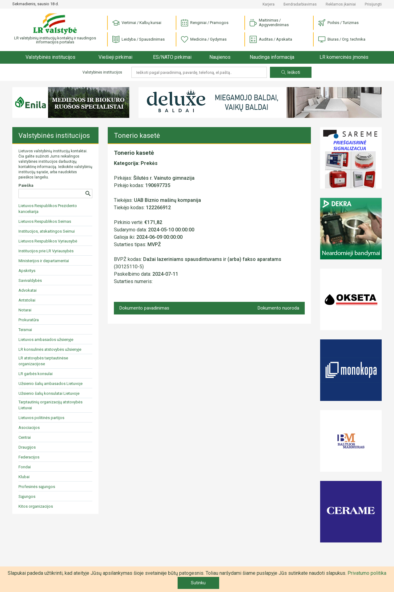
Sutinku (198, 582)
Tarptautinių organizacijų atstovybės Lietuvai (50, 405)
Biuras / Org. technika (341, 39)
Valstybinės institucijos (50, 57)
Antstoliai (26, 300)
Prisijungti (373, 4)
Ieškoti (290, 72)
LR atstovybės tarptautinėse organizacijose (43, 361)
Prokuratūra (28, 320)
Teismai (25, 329)
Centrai (24, 437)
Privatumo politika (367, 573)
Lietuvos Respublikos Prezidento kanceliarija (47, 208)
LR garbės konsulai (35, 373)
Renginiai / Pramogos (204, 22)
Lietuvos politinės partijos (41, 417)
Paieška (25, 185)
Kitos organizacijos (35, 506)
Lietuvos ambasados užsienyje (45, 339)
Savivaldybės (30, 280)
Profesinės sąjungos (36, 486)
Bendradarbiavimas (300, 4)
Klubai (24, 476)
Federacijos (28, 457)
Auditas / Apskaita (271, 39)
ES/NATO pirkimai (172, 57)
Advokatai (27, 290)
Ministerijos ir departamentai (43, 260)
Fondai (24, 467)
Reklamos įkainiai (341, 4)
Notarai (24, 310)
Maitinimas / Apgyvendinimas (269, 22)
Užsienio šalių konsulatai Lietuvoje (48, 393)
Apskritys (26, 270)
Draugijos (27, 447)
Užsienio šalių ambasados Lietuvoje (50, 383)
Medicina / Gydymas (204, 39)
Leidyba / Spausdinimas (138, 39)
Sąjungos (26, 496)
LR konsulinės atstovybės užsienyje (49, 349)
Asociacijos (29, 427)
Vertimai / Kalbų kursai (136, 22)
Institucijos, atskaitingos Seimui (46, 231)
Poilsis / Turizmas (338, 22)
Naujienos (220, 57)
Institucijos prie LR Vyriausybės (46, 251)
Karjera (269, 4)
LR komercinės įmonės (344, 57)
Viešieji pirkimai (115, 57)
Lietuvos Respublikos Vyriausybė (47, 241)
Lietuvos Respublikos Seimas (44, 221)
